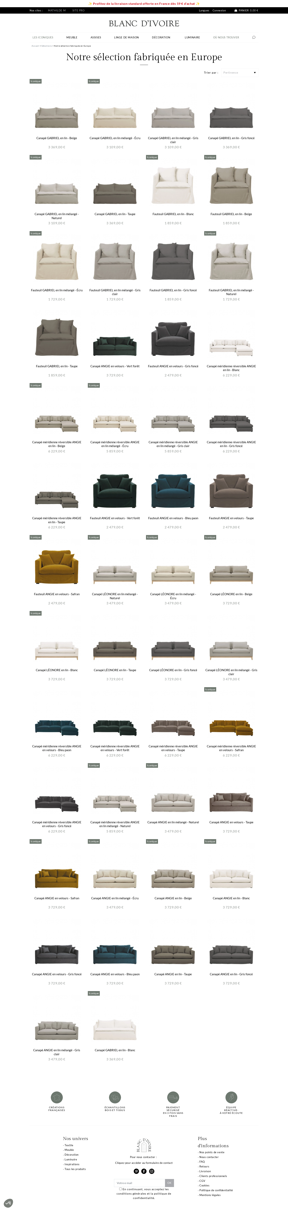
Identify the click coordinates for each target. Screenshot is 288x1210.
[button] (8, 1203)
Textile (69, 1145)
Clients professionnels (213, 1176)
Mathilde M (57, 10)
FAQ (202, 1161)
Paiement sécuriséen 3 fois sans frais (173, 1111)
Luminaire (71, 1159)
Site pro (78, 10)
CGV (202, 1180)
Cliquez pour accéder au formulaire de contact (144, 1162)
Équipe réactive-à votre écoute (231, 1110)
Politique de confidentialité (216, 1190)
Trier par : (211, 72)
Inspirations (72, 1164)
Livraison (205, 1171)
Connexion (219, 10)
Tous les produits (75, 1169)
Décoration (72, 1154)
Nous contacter (209, 1157)
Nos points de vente (211, 1152)
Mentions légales (210, 1195)
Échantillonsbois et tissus (115, 1109)
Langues (204, 10)
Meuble (69, 1149)
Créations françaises (56, 1109)
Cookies (204, 1185)
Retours (204, 1166)
